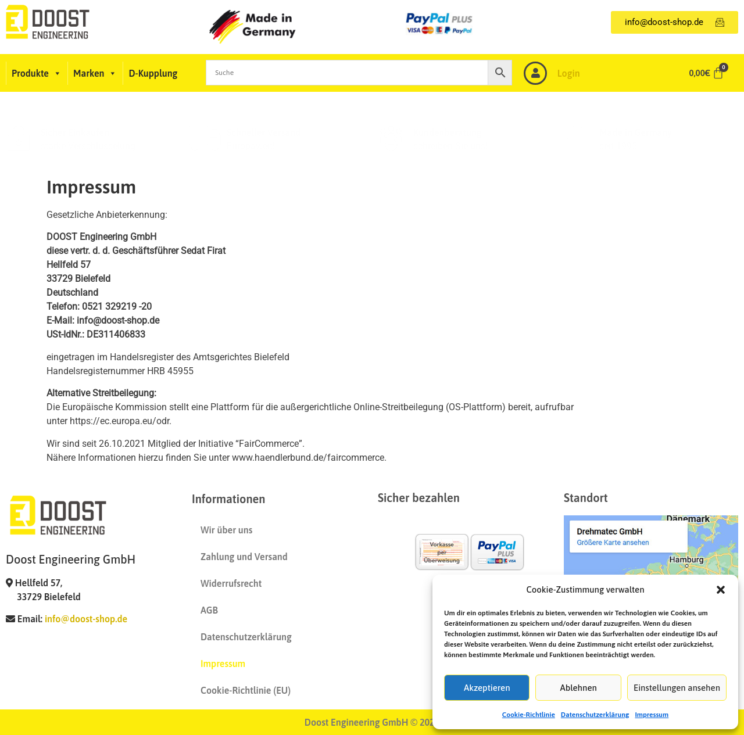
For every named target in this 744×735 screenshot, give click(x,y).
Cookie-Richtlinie (528, 715)
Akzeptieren (487, 688)
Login (568, 73)
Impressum (651, 715)
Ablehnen (578, 688)
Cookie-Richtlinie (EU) (246, 690)
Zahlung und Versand (244, 556)
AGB (209, 610)
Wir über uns (226, 530)
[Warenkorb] (706, 73)
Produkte (37, 73)
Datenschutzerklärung (595, 715)
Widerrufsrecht (231, 583)
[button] (721, 590)
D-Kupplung (152, 73)
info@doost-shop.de (86, 619)
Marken (95, 73)
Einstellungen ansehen (677, 688)
